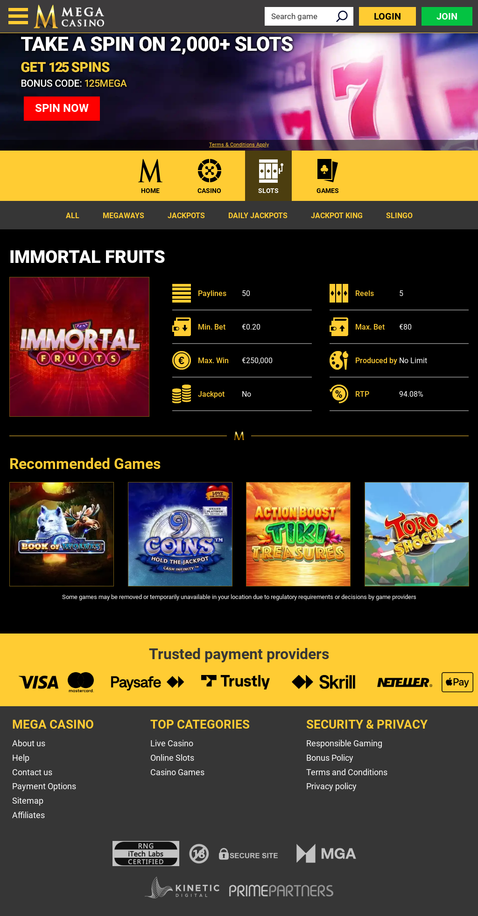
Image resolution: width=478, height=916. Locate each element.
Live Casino (171, 743)
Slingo (399, 215)
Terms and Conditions (346, 772)
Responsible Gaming (344, 743)
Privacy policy (331, 786)
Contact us (32, 772)
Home (150, 190)
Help (20, 758)
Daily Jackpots (258, 215)
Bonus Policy (329, 758)
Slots (268, 190)
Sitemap (27, 801)
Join (446, 16)
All (72, 215)
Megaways (123, 215)
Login (387, 16)
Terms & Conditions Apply (239, 145)
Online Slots (172, 758)
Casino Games (177, 772)
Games (327, 190)
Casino (209, 190)
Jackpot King (337, 215)
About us (28, 743)
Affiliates (28, 815)
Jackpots (186, 215)
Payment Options (44, 786)
